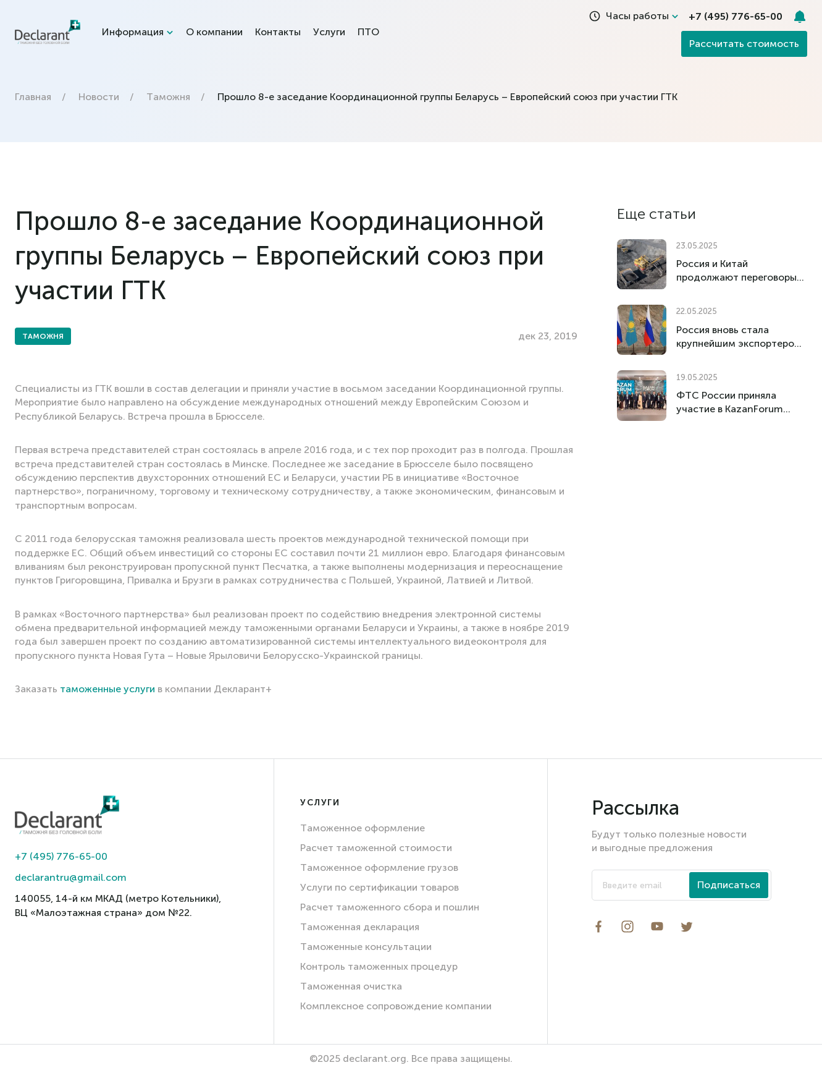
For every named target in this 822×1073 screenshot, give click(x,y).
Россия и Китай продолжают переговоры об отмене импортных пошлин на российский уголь (736, 271)
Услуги (329, 32)
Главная (33, 97)
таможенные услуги (107, 689)
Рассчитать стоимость (744, 43)
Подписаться (728, 885)
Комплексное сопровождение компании (396, 1006)
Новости (98, 97)
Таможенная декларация (359, 927)
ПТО (368, 32)
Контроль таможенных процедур (379, 966)
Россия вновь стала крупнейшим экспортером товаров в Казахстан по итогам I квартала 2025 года (739, 337)
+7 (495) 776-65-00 (61, 856)
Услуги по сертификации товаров (379, 887)
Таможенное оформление (362, 828)
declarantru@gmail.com (71, 877)
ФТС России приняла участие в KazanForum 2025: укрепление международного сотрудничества (729, 402)
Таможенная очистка (351, 986)
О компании (214, 32)
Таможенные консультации (366, 946)
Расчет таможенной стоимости (376, 848)
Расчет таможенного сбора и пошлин (389, 907)
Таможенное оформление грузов (379, 867)
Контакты (278, 32)
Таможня (168, 97)
